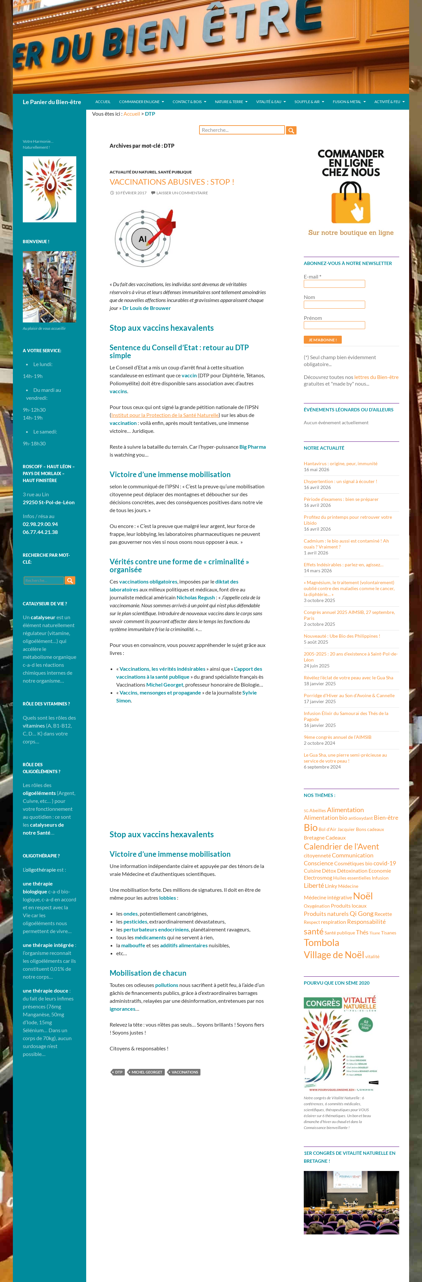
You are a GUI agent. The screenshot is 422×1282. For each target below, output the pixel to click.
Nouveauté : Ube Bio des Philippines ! (342, 636)
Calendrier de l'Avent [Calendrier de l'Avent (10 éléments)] (341, 846)
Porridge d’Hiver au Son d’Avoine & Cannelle (349, 695)
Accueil (103, 101)
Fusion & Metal (347, 101)
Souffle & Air (307, 101)
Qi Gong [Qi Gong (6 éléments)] (361, 913)
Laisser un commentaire (182, 192)
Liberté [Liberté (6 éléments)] (314, 885)
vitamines (34, 725)
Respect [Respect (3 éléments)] (312, 922)
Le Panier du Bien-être (52, 101)
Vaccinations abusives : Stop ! (172, 181)
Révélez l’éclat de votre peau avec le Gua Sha (348, 677)
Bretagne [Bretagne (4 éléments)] (314, 837)
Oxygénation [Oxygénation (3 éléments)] (317, 906)
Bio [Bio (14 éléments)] (311, 827)
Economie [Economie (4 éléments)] (380, 870)
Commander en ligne (139, 101)
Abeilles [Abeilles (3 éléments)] (317, 810)
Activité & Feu (387, 101)
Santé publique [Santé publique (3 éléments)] (340, 932)
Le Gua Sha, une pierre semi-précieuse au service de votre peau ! (345, 758)
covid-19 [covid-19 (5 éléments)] (384, 863)
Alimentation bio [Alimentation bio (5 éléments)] (325, 817)
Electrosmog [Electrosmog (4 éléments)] (318, 877)
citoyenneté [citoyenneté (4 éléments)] (317, 855)
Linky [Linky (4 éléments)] (331, 886)
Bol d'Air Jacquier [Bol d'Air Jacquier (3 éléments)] (337, 829)
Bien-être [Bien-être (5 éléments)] (386, 817)
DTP (119, 1072)
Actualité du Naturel (133, 172)
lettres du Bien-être (376, 377)
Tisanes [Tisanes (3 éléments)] (388, 932)
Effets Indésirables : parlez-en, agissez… (343, 564)
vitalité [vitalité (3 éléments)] (372, 956)
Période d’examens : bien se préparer (341, 499)
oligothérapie (40, 869)
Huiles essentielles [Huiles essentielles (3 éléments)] (352, 878)
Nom (309, 297)
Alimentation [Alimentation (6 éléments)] (345, 809)
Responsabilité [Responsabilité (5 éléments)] (366, 921)
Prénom (313, 318)
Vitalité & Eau (268, 101)
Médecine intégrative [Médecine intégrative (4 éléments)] (328, 897)
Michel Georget (147, 1072)
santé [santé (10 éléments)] (314, 931)
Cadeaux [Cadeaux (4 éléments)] (336, 837)
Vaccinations (185, 1072)
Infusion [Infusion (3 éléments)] (380, 878)
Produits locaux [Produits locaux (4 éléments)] (349, 905)
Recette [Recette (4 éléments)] (383, 914)
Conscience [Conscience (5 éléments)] (318, 863)
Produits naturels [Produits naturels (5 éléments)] (326, 913)
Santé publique (175, 172)
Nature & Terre (229, 101)
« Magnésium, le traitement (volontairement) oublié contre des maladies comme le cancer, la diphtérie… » (349, 588)
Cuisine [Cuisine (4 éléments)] (312, 870)
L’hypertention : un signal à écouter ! (340, 481)
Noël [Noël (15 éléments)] (363, 895)
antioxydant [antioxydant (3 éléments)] (360, 818)
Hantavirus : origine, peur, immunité (340, 463)
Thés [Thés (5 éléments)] (362, 932)
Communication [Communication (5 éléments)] (352, 855)
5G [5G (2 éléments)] (306, 811)
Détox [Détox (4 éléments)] (329, 870)
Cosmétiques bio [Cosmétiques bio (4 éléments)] (353, 863)
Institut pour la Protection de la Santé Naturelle (165, 415)
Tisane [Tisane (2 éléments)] (374, 933)
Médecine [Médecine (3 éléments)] (348, 886)
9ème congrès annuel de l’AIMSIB (337, 737)
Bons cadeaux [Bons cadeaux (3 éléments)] (370, 829)
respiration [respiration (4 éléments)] (333, 922)
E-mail (312, 276)
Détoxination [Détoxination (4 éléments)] (352, 870)
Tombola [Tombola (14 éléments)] (321, 942)
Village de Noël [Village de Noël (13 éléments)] (334, 954)
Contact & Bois (187, 101)
